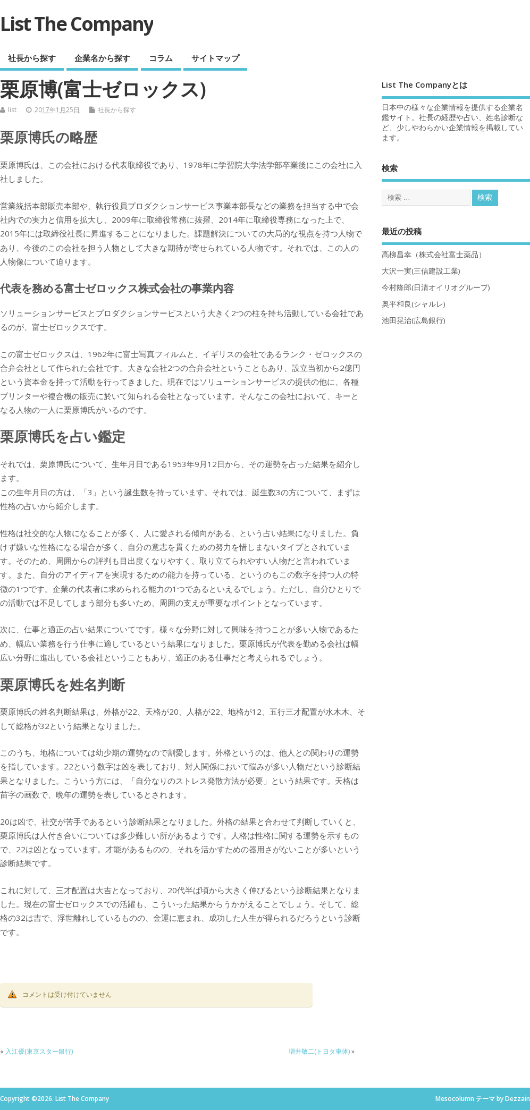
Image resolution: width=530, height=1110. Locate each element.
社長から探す (32, 58)
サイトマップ (215, 58)
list (12, 109)
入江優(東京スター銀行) (39, 1051)
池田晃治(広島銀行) (413, 320)
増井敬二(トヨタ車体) (319, 1051)
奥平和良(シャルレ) (413, 304)
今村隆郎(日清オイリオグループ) (436, 287)
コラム (161, 58)
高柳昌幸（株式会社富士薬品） (434, 254)
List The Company (76, 24)
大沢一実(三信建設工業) (421, 271)
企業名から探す (102, 58)
